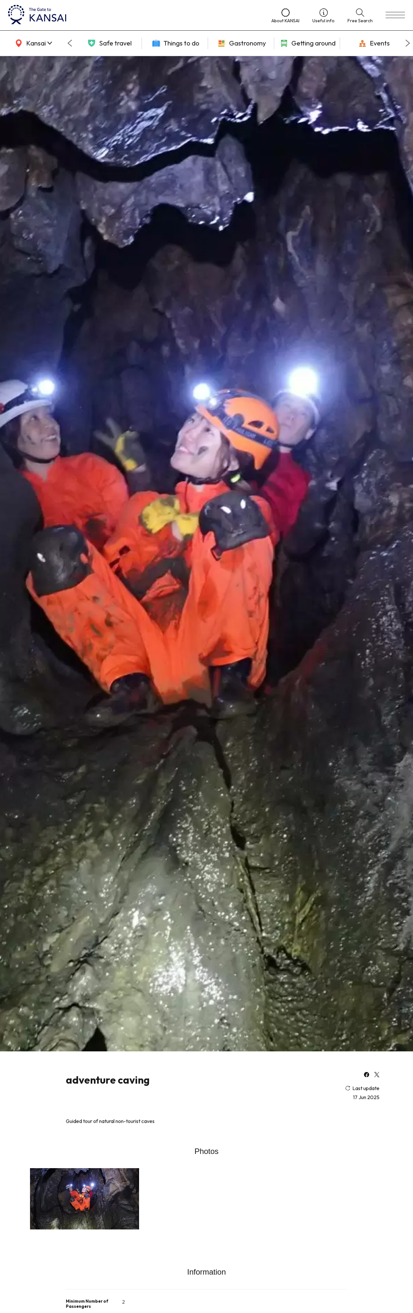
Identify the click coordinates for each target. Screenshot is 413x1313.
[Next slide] (408, 43)
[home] (133, 15)
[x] (376, 1075)
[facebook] (366, 1075)
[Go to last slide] (70, 43)
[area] (32, 43)
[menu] (395, 15)
